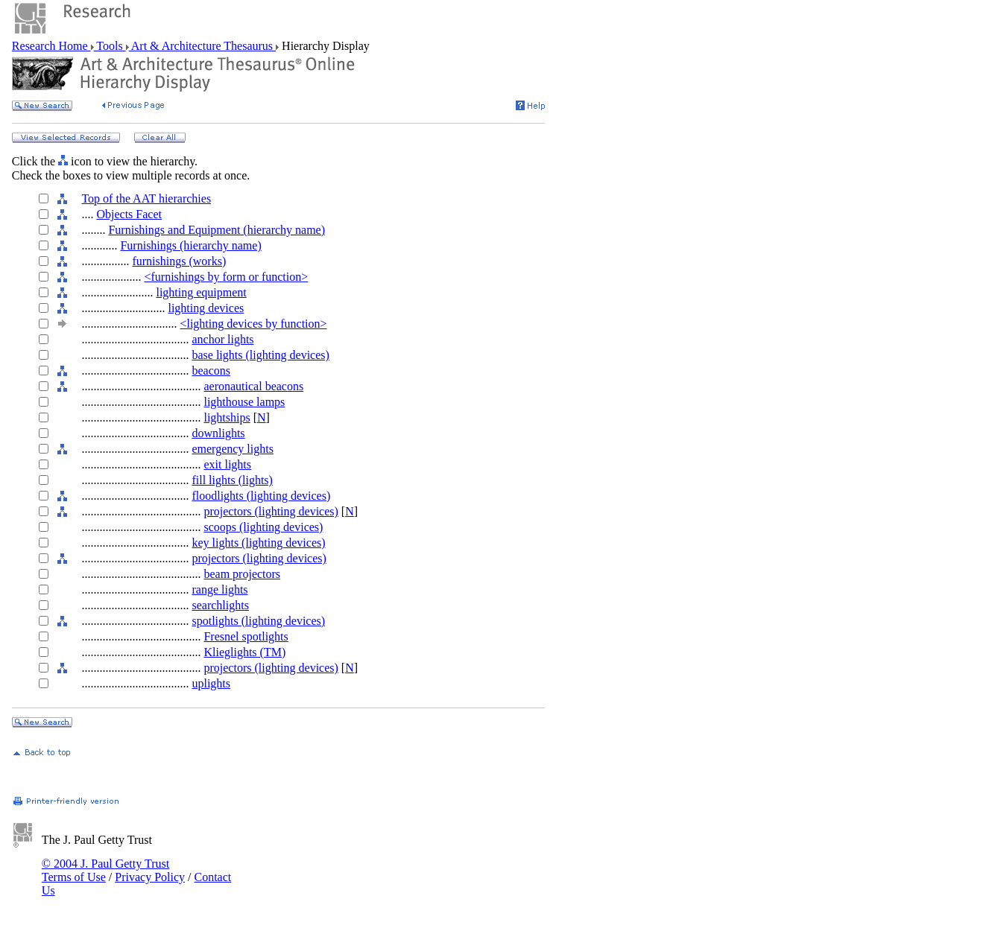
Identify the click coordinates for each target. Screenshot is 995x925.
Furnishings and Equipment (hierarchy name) (216, 229)
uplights (211, 683)
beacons (211, 370)
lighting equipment (201, 292)
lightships (226, 417)
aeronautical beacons (253, 386)
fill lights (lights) (232, 480)
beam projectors (241, 574)
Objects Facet (129, 214)
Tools (110, 45)
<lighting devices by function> (253, 323)
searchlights (220, 605)
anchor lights (222, 339)
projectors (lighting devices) (270, 511)
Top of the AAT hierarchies (146, 198)
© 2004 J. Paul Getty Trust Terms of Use (105, 870)
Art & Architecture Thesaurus (202, 45)
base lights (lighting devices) (260, 355)
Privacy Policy (150, 877)
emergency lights (232, 448)
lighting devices (206, 308)
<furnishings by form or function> (226, 276)
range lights (219, 589)
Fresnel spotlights (245, 636)
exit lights (227, 464)
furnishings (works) (179, 261)
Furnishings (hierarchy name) (190, 245)
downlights (218, 433)
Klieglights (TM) (244, 652)
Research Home (51, 45)
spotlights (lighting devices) (258, 620)
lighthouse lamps (244, 401)
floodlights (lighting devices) (261, 495)
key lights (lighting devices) (258, 542)
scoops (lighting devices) (263, 527)
